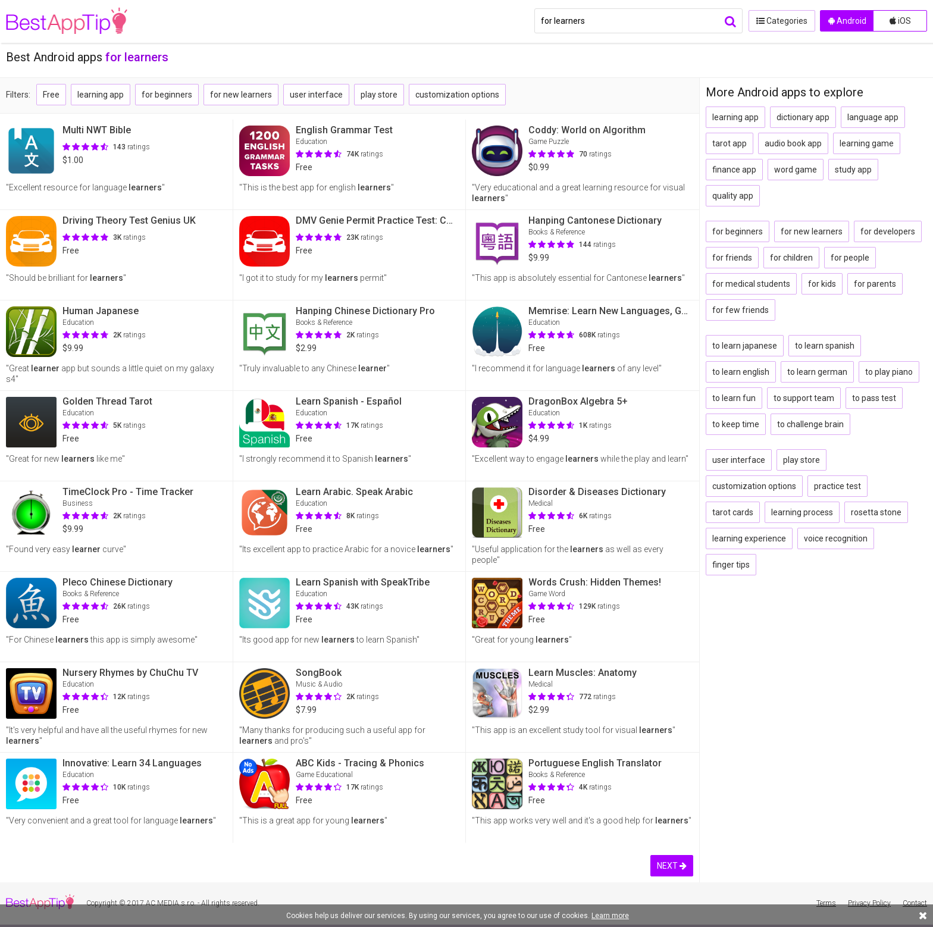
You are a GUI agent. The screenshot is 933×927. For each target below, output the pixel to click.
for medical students (751, 284)
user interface (316, 94)
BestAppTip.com (67, 21)
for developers (887, 231)
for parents (875, 284)
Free (51, 94)
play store (379, 94)
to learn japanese (744, 345)
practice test (837, 486)
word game (795, 169)
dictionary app (803, 117)
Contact (915, 903)
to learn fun (734, 398)
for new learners (241, 94)
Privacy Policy (869, 903)
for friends (732, 257)
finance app (734, 169)
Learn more (610, 916)
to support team (804, 398)
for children (791, 257)
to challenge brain (810, 424)
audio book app (793, 143)
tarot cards (732, 512)
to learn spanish (824, 345)
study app (853, 169)
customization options (457, 94)
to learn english (740, 372)
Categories (781, 21)
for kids (822, 284)
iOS (900, 21)
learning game (867, 143)
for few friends (740, 310)
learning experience (749, 538)
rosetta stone (876, 512)
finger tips (731, 564)
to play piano (889, 372)
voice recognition (836, 538)
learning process (802, 512)
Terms (826, 903)
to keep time (735, 424)
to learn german (817, 372)
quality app (732, 196)
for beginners (167, 94)
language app (872, 117)
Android (847, 21)
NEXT (672, 865)
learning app (100, 94)
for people (850, 257)
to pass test (874, 398)
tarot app (729, 143)
